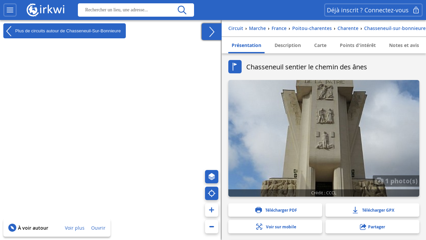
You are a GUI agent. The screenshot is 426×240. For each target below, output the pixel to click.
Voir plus (75, 228)
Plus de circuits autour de (62, 31)
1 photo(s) (396, 180)
